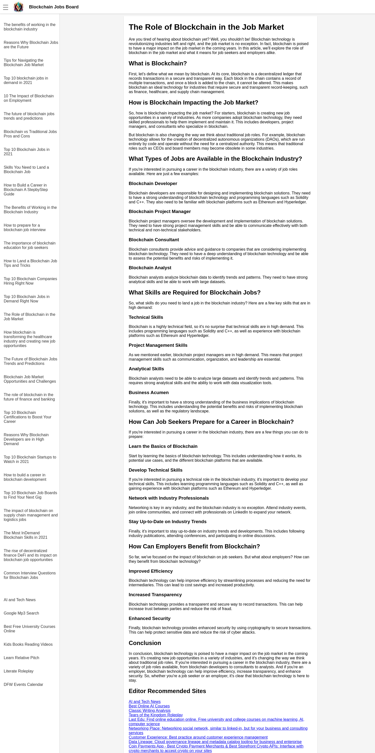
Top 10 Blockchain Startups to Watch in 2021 (30, 459)
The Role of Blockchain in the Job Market (29, 316)
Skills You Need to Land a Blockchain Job (26, 169)
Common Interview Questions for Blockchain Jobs (30, 575)
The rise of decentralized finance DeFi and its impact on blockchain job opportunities (30, 555)
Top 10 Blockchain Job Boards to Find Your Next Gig (30, 495)
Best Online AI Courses (149, 706)
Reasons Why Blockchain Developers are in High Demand (26, 439)
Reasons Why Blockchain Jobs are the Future (31, 44)
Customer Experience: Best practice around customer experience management (198, 737)
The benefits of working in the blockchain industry (30, 27)
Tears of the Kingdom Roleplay (156, 715)
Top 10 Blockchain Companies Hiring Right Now (30, 281)
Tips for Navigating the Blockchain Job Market (24, 62)
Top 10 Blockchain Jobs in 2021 (27, 151)
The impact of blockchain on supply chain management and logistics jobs (31, 515)
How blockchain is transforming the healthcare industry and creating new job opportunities (29, 339)
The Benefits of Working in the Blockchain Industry (30, 209)
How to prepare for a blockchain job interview (25, 227)
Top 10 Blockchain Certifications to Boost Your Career (27, 417)
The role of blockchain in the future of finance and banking (29, 397)
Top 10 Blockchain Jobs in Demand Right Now (27, 299)
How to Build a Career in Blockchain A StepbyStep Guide (26, 189)
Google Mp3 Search (21, 613)
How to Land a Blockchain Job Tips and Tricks (30, 263)
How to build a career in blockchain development (25, 477)
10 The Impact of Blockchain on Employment (29, 98)
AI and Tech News (20, 600)
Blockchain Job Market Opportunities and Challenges (30, 379)
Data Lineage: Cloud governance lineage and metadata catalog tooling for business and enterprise (215, 742)
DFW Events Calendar (23, 684)
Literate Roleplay (18, 671)
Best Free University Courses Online (29, 628)
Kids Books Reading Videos (28, 644)
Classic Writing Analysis (150, 710)
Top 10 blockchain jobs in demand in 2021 (26, 80)
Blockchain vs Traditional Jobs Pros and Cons (30, 134)
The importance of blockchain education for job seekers (30, 245)
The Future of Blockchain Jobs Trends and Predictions (30, 361)
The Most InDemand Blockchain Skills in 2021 (25, 535)
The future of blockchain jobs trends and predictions (29, 116)
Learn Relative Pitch (21, 658)
